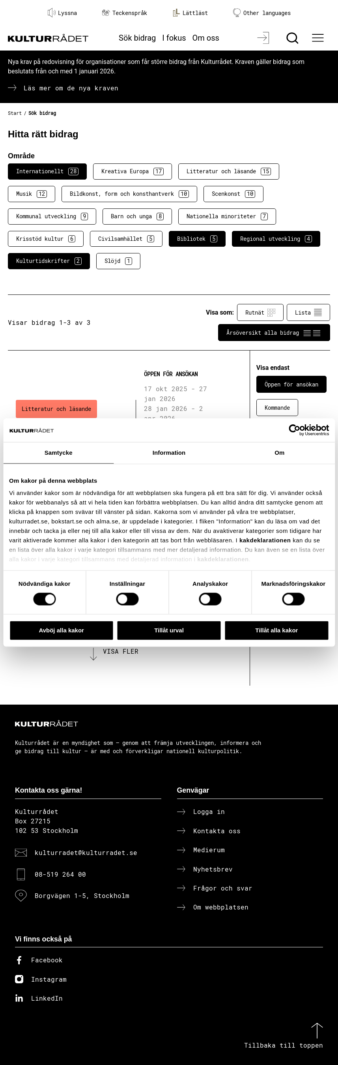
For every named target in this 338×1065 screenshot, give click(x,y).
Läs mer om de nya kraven (71, 88)
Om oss (205, 38)
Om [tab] (279, 452)
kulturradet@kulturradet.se (86, 852)
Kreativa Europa (132, 171)
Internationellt (47, 171)
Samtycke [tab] (59, 452)
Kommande (277, 407)
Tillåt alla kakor (276, 630)
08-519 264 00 (60, 874)
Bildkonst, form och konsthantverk (129, 194)
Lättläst (190, 13)
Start (15, 113)
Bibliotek (197, 239)
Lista (308, 313)
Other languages (262, 12)
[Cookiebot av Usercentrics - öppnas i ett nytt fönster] (294, 430)
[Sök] (293, 38)
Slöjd (118, 261)
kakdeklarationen (265, 540)
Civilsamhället (126, 239)
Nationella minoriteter (227, 216)
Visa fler (120, 651)
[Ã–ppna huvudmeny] (319, 38)
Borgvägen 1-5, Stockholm (82, 895)
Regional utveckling (276, 239)
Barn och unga (137, 216)
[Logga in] (264, 38)
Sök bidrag (137, 38)
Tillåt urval (169, 630)
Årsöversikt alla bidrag (274, 333)
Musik (31, 194)
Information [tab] (169, 452)
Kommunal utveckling (52, 216)
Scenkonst (233, 194)
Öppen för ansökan (291, 384)
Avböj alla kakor (61, 630)
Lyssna (62, 12)
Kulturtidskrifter (49, 261)
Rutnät (260, 313)
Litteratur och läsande (229, 171)
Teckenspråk (124, 13)
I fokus (174, 38)
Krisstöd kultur (45, 239)
